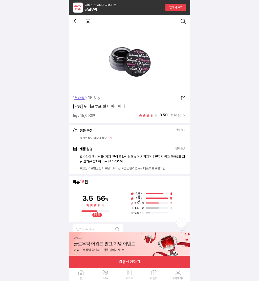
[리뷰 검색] (98, 229)
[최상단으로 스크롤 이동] (181, 223)
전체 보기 (180, 130)
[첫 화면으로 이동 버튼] (88, 21)
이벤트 (154, 278)
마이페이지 (178, 278)
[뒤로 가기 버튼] (76, 21)
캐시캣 (92, 97)
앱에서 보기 (176, 7)
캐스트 (129, 278)
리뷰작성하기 (129, 261)
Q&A (105, 278)
